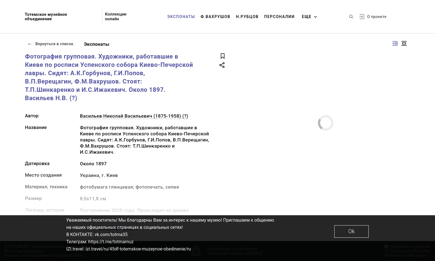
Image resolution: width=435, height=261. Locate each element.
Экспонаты (181, 16)
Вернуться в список (50, 44)
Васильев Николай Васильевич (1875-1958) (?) (134, 116)
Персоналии (279, 16)
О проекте (376, 16)
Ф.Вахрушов (215, 16)
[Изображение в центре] (403, 43)
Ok (351, 231)
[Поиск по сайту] (351, 16)
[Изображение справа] (395, 43)
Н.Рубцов (247, 16)
